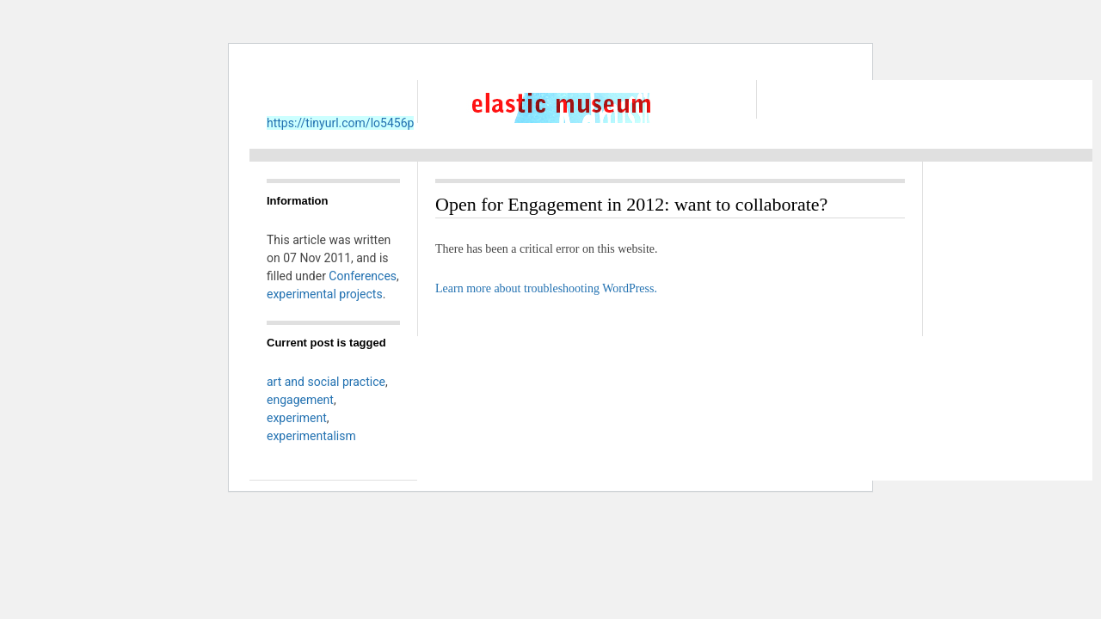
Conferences (363, 276)
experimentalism (311, 436)
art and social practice (326, 382)
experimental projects (325, 294)
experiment (297, 418)
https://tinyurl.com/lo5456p (340, 123)
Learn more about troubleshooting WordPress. (546, 288)
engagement (300, 400)
